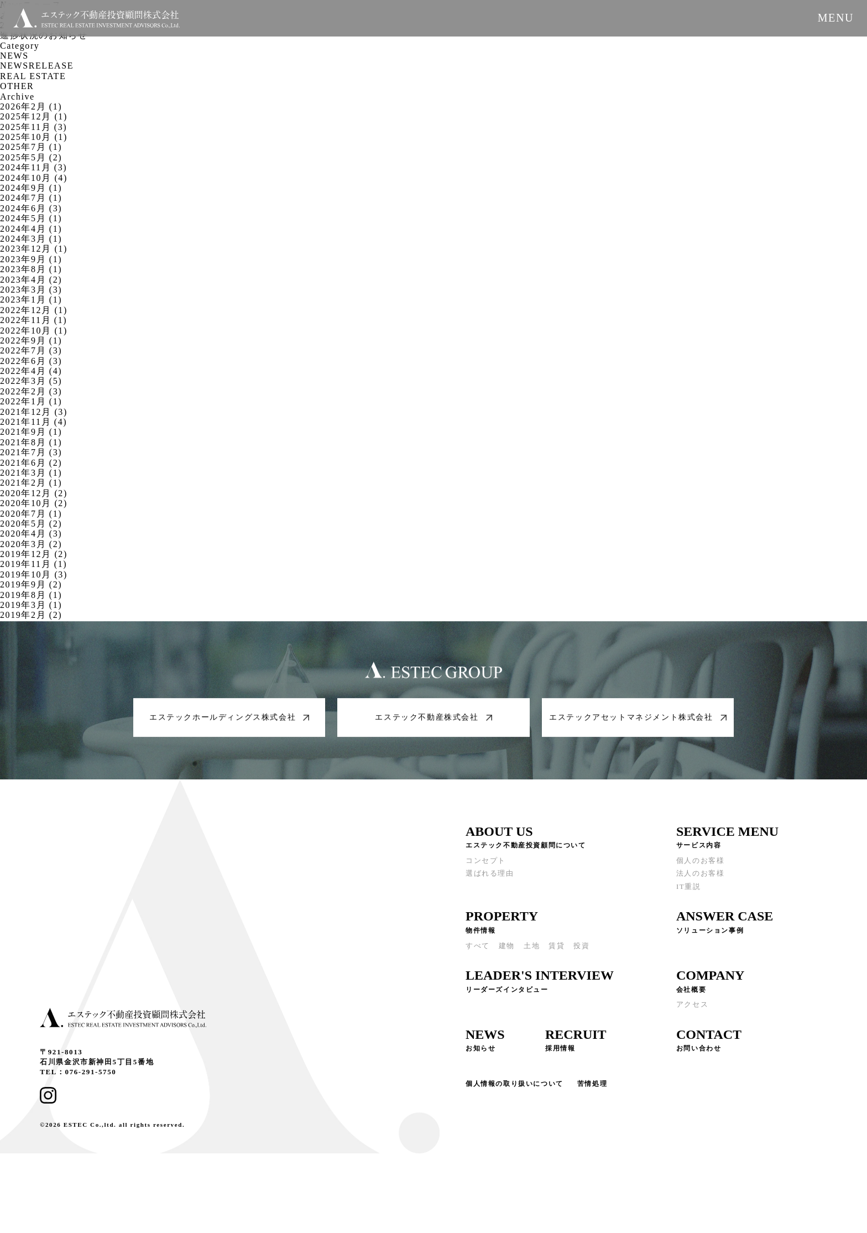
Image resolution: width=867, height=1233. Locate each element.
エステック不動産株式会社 (433, 721)
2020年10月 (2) (33, 503)
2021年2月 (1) (31, 482)
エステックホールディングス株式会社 (229, 721)
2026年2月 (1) (31, 106)
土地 (532, 949)
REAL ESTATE (33, 76)
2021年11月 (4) (33, 421)
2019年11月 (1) (33, 564)
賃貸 (557, 949)
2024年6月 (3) (31, 208)
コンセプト (486, 864)
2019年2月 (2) (31, 615)
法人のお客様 (700, 877)
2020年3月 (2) (31, 544)
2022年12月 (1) (33, 310)
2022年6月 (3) (31, 361)
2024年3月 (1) (31, 238)
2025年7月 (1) (31, 147)
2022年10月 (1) (33, 330)
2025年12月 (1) (33, 116)
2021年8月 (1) (31, 442)
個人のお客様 (700, 864)
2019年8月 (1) (31, 595)
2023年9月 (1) (31, 259)
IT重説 (688, 890)
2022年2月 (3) (31, 391)
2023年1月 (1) (31, 299)
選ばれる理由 (490, 877)
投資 (581, 949)
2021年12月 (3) (33, 412)
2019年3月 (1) (31, 605)
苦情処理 (592, 1087)
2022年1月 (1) (31, 401)
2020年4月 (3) (31, 533)
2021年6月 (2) (31, 462)
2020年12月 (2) (33, 493)
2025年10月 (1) (33, 137)
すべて (478, 949)
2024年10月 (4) (33, 178)
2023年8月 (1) (31, 269)
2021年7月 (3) (31, 452)
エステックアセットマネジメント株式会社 (637, 721)
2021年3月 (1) (31, 472)
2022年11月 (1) (33, 320)
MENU (836, 18)
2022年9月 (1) (31, 340)
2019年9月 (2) (31, 584)
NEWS (14, 55)
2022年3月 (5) (31, 381)
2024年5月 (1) (31, 218)
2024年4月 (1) (31, 228)
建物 (507, 949)
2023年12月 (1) (33, 248)
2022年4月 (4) (31, 371)
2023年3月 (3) (31, 289)
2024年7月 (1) (31, 197)
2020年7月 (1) (31, 513)
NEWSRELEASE (37, 65)
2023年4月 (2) (31, 279)
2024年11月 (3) (33, 167)
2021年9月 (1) (31, 431)
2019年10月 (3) (33, 574)
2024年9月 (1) (31, 188)
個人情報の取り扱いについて (514, 1087)
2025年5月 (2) (31, 157)
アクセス (692, 1009)
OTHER (17, 86)
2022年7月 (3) (31, 350)
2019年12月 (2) (33, 554)
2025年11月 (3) (33, 127)
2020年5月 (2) (31, 523)
